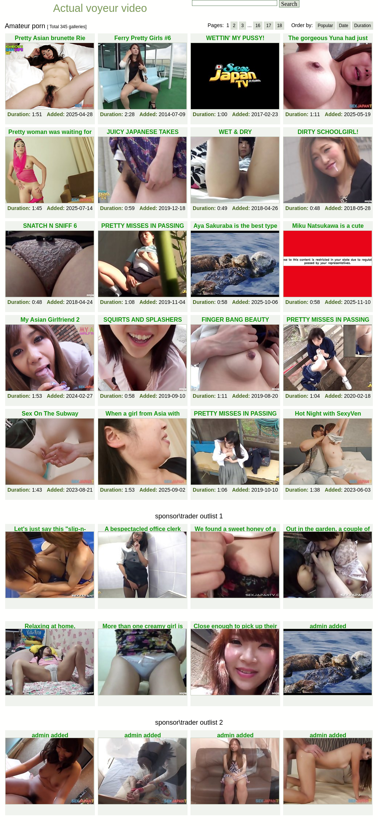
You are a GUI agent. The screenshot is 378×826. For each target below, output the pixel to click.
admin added (328, 626)
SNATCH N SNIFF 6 (50, 226)
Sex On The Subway (50, 413)
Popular (325, 25)
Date (343, 25)
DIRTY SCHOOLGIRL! (328, 132)
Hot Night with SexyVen (328, 413)
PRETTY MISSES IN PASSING (327, 320)
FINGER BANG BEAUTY (235, 320)
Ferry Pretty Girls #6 (143, 38)
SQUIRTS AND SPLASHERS (142, 320)
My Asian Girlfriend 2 (49, 320)
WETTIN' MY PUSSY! (235, 38)
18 (279, 25)
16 (257, 25)
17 (268, 25)
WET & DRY (235, 132)
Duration (362, 25)
